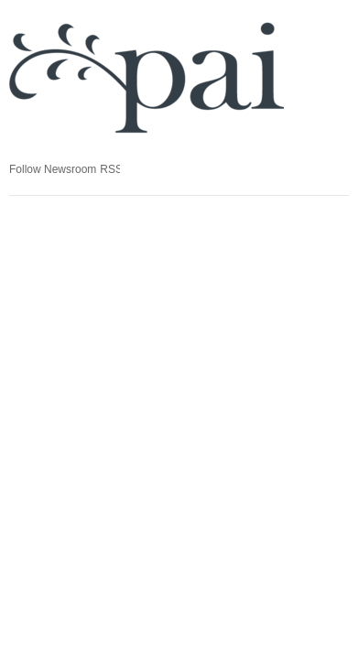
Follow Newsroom (52, 169)
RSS (110, 169)
